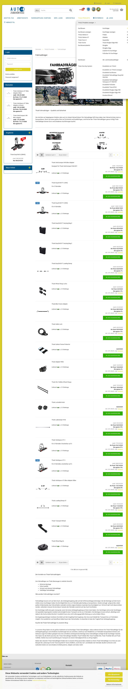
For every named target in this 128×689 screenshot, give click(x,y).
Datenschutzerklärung (39, 680)
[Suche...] (37, 10)
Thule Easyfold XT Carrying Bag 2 (62, 217)
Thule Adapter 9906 (58, 336)
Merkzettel (117, 3)
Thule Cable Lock (57, 298)
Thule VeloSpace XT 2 (58, 414)
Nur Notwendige (114, 680)
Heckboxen (10, 77)
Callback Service (9, 664)
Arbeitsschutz (22, 18)
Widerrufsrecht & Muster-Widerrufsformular (17, 652)
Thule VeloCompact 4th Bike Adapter (63, 137)
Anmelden (18, 113)
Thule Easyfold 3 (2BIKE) (18, 198)
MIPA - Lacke (58, 18)
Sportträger (10, 83)
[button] (97, 3)
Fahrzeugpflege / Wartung (41, 18)
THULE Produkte (84, 18)
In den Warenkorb (113, 150)
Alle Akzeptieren (114, 674)
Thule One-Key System (14, 86)
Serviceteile (70, 18)
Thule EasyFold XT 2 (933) (60, 157)
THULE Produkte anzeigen (15, 49)
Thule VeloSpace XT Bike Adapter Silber (64, 454)
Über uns (121, 18)
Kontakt (6, 645)
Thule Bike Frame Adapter (60, 278)
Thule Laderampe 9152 (59, 394)
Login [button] (107, 3)
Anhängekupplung (14, 65)
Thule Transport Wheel (59, 495)
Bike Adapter (13, 68)
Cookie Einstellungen (10, 667)
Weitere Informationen (113, 684)
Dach (10, 71)
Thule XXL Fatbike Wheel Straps (61, 356)
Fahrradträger (11, 58)
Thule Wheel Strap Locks (59, 258)
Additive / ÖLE (9, 18)
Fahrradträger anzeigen (16, 61)
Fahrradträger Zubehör (15, 74)
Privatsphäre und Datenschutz (13, 660)
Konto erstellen (10, 117)
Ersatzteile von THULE (14, 89)
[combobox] (50, 129)
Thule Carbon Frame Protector (61, 318)
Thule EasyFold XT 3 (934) (60, 177)
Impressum (7, 641)
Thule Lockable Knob (58, 376)
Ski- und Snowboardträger (15, 80)
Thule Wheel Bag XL (58, 515)
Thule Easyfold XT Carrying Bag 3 (62, 197)
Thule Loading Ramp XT (59, 475)
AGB (5, 656)
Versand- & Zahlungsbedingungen (14, 649)
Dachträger (10, 55)
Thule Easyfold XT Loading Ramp (62, 238)
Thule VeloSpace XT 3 (58, 434)
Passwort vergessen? (12, 120)
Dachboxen (10, 52)
